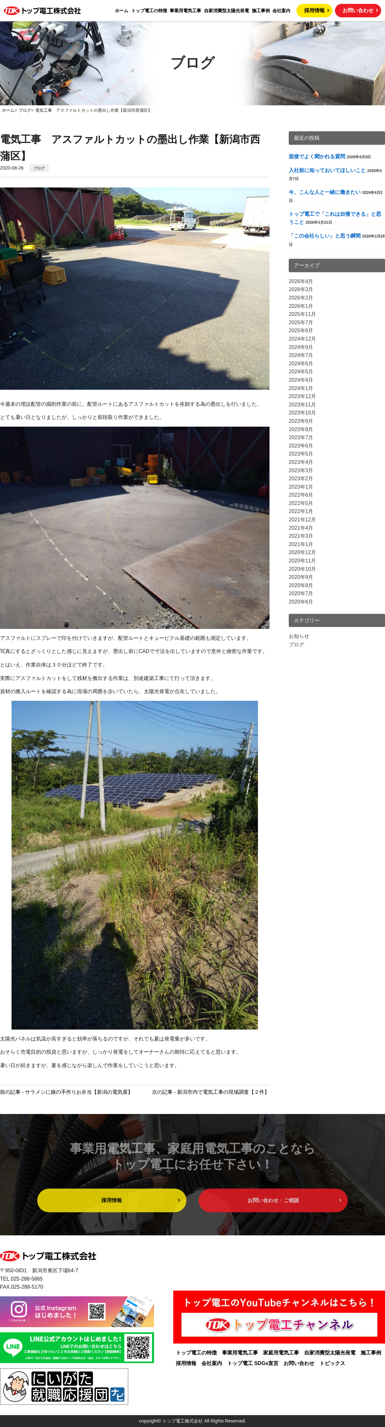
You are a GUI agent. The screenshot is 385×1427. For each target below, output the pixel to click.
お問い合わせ (358, 10)
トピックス (332, 1363)
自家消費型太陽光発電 (226, 10)
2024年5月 (301, 371)
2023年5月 (301, 454)
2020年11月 (302, 560)
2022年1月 (301, 511)
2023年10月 (302, 412)
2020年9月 (301, 577)
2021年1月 (301, 544)
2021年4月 (301, 528)
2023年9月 (301, 421)
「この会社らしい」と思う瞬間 (325, 236)
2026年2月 (301, 297)
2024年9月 (301, 347)
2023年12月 (302, 396)
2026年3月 (301, 289)
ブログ (39, 168)
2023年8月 (301, 429)
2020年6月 (301, 602)
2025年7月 (301, 322)
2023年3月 (301, 470)
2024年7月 (301, 355)
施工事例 (261, 10)
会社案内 (281, 10)
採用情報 (314, 10)
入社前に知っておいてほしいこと (327, 170)
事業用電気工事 (185, 10)
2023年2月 (301, 478)
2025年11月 (302, 314)
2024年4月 (301, 380)
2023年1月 (301, 487)
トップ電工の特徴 (149, 10)
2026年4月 (301, 281)
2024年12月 (302, 339)
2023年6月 (301, 445)
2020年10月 (302, 569)
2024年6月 (301, 363)
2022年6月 (301, 495)
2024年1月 (301, 388)
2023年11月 (302, 404)
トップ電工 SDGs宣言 (252, 1363)
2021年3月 (301, 536)
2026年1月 (301, 306)
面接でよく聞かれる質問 (317, 156)
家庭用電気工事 (281, 1352)
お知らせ (299, 636)
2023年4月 (301, 462)
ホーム (121, 10)
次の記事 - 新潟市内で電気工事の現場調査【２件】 (211, 1092)
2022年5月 (301, 503)
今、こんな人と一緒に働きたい (325, 192)
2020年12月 (302, 552)
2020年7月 (301, 593)
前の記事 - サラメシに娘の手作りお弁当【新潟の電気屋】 (66, 1092)
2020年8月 (301, 585)
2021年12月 (302, 519)
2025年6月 (301, 330)
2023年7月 (301, 437)
